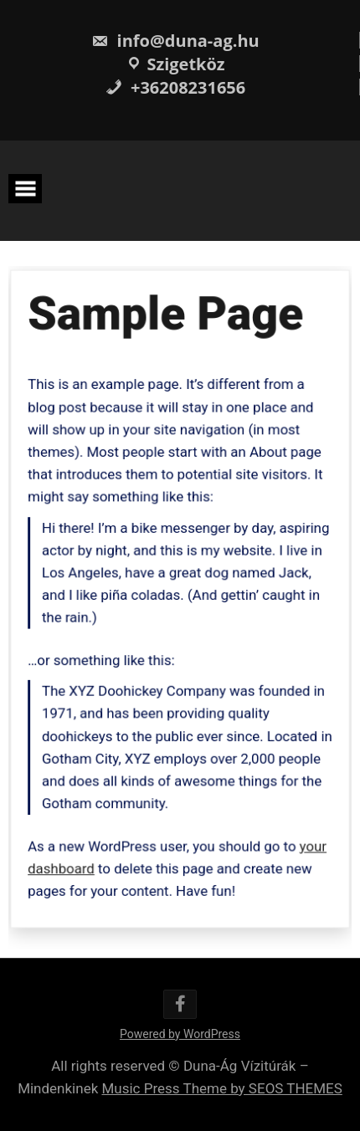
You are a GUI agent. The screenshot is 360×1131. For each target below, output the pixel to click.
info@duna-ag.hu (175, 40)
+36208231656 (175, 87)
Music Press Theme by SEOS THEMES (221, 1088)
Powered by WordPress (180, 1034)
